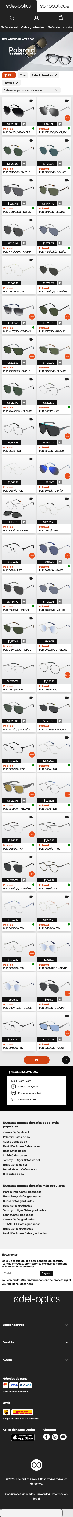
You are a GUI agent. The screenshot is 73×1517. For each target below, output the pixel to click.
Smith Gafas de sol (15, 1155)
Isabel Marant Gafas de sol (20, 1169)
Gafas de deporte (60, 27)
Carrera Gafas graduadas (19, 1219)
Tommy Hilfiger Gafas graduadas (24, 1210)
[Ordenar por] (31, 90)
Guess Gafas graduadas (18, 1201)
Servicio (36, 1342)
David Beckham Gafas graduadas (25, 1233)
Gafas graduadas (32, 27)
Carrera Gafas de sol (16, 1132)
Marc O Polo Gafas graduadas (22, 1191)
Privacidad (43, 1493)
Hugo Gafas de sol (15, 1164)
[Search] (12, 17)
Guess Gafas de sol (15, 1141)
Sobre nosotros (36, 1325)
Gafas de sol (9, 27)
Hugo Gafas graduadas (18, 1228)
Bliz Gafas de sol (14, 1173)
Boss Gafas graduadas (17, 1205)
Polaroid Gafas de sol (16, 1137)
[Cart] (61, 17)
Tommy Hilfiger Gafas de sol (21, 1160)
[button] (18, 6)
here (30, 1283)
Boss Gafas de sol (14, 1150)
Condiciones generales (20, 1493)
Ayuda (36, 1359)
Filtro (8, 75)
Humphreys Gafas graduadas (22, 1196)
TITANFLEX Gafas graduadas (21, 1224)
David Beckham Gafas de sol (21, 1146)
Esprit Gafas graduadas (18, 1214)
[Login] (36, 17)
